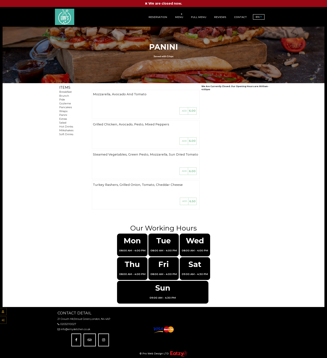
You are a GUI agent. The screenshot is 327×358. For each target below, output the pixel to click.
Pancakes (65, 107)
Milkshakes (66, 130)
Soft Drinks (66, 134)
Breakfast (65, 91)
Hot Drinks (66, 126)
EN (259, 16)
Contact (240, 17)
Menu (179, 17)
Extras (63, 118)
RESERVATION (158, 17)
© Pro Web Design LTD (154, 353)
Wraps (63, 111)
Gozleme (65, 103)
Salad (62, 122)
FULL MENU (198, 17)
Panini (63, 115)
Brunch (64, 95)
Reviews (220, 17)
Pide (62, 99)
